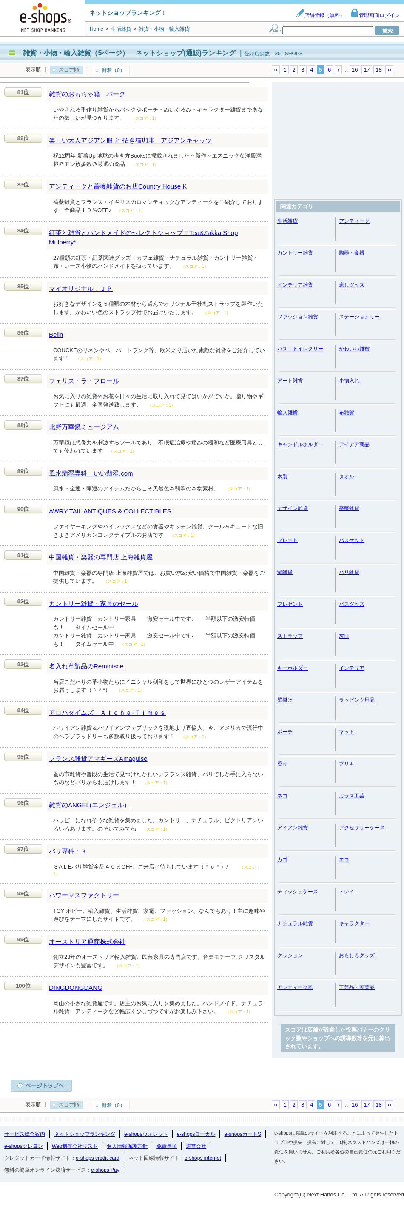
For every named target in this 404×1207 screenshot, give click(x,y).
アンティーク (354, 221)
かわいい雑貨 (354, 349)
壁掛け (285, 700)
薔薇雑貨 (349, 508)
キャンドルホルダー (300, 444)
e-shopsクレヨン (23, 1146)
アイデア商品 (354, 444)
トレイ (346, 891)
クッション (290, 955)
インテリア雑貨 (295, 285)
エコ (344, 860)
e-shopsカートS (242, 1134)
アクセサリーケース (362, 828)
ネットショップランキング (84, 1134)
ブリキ (346, 764)
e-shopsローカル (196, 1134)
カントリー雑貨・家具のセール (93, 603)
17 (367, 69)
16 (355, 69)
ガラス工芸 (351, 796)
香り (282, 764)
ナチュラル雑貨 (295, 923)
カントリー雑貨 (295, 253)
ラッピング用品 (357, 700)
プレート (287, 540)
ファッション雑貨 (297, 317)
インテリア (351, 668)
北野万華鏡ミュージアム (84, 426)
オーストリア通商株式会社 (87, 941)
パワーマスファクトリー (84, 895)
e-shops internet (203, 1158)
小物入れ (349, 381)
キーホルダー (292, 668)
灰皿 (344, 636)
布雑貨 (346, 413)
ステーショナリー (359, 317)
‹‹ (276, 69)
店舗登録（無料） (320, 15)
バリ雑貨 (349, 572)
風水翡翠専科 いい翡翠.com (91, 473)
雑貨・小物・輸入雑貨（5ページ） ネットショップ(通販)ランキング (129, 53)
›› (389, 69)
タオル (346, 476)
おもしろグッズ (357, 955)
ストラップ (290, 636)
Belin (56, 334)
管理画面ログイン (375, 15)
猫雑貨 (285, 572)
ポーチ (285, 732)
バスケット (351, 540)
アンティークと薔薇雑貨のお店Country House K (118, 186)
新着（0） (113, 70)
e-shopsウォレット (146, 1134)
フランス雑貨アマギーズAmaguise (98, 758)
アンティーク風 (295, 987)
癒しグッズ (351, 285)
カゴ (282, 860)
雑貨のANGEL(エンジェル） (89, 804)
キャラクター (354, 923)
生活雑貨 (287, 221)
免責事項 (166, 1146)
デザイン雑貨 (292, 508)
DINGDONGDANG (75, 987)
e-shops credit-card (97, 1158)
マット (346, 732)
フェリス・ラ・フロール (84, 380)
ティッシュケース (297, 891)
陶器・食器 (351, 253)
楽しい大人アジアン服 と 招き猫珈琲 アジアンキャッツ (130, 140)
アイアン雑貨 (292, 828)
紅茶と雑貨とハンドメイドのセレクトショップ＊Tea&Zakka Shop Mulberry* (143, 237)
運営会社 (196, 1146)
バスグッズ (351, 604)
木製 (282, 476)
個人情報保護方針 (127, 1146)
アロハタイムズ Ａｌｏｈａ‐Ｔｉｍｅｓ (107, 712)
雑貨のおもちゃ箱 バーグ (87, 93)
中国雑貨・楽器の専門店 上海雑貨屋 (101, 557)
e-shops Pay (105, 1170)
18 (378, 69)
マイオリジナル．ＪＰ (81, 288)
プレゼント (290, 604)
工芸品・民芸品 (357, 987)
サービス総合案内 (24, 1134)
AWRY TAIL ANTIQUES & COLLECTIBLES (110, 511)
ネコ (282, 796)
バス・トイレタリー (300, 349)
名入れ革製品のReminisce (86, 666)
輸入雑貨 (287, 413)
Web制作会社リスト (75, 1146)
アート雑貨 (290, 381)
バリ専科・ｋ (68, 850)
